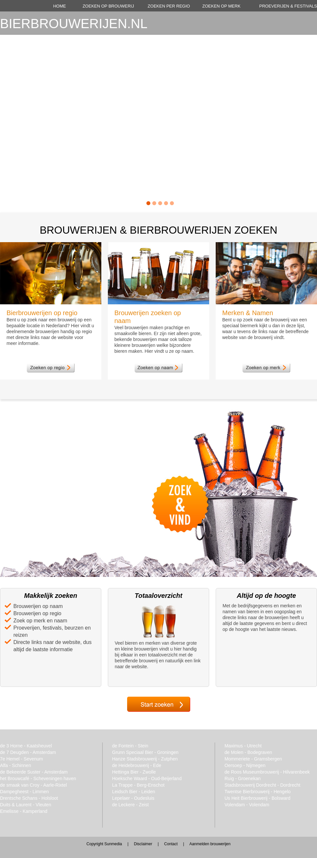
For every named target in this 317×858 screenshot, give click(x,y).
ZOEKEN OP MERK (221, 6)
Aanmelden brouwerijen (209, 844)
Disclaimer (143, 844)
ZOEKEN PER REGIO (169, 6)
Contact (170, 844)
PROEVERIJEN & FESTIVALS (288, 6)
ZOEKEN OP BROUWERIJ (108, 6)
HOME (59, 6)
